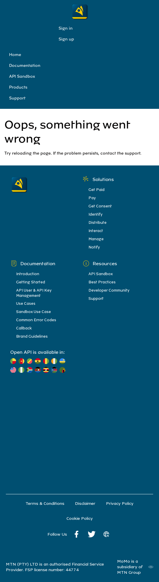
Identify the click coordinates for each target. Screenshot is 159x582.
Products (18, 87)
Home (15, 54)
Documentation (24, 65)
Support (17, 98)
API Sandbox (22, 76)
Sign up (66, 39)
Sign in (66, 28)
